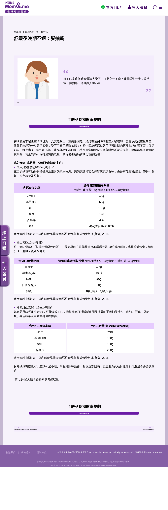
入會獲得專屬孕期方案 (84, 136)
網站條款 (26, 495)
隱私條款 (42, 495)
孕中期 (47, 16)
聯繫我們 (11, 495)
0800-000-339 (155, 495)
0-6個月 (96, 16)
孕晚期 (72, 16)
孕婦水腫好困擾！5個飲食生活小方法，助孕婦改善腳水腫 (49, 464)
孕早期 (23, 16)
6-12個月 (121, 16)
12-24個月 (145, 16)
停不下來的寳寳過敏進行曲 (134, 464)
